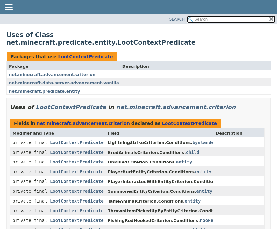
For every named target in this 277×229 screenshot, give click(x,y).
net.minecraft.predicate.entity (44, 91)
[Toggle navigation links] (8, 7)
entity (184, 161)
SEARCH (177, 19)
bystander (204, 142)
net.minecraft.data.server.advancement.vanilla (64, 82)
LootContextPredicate (85, 56)
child (192, 152)
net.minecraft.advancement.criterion (52, 74)
